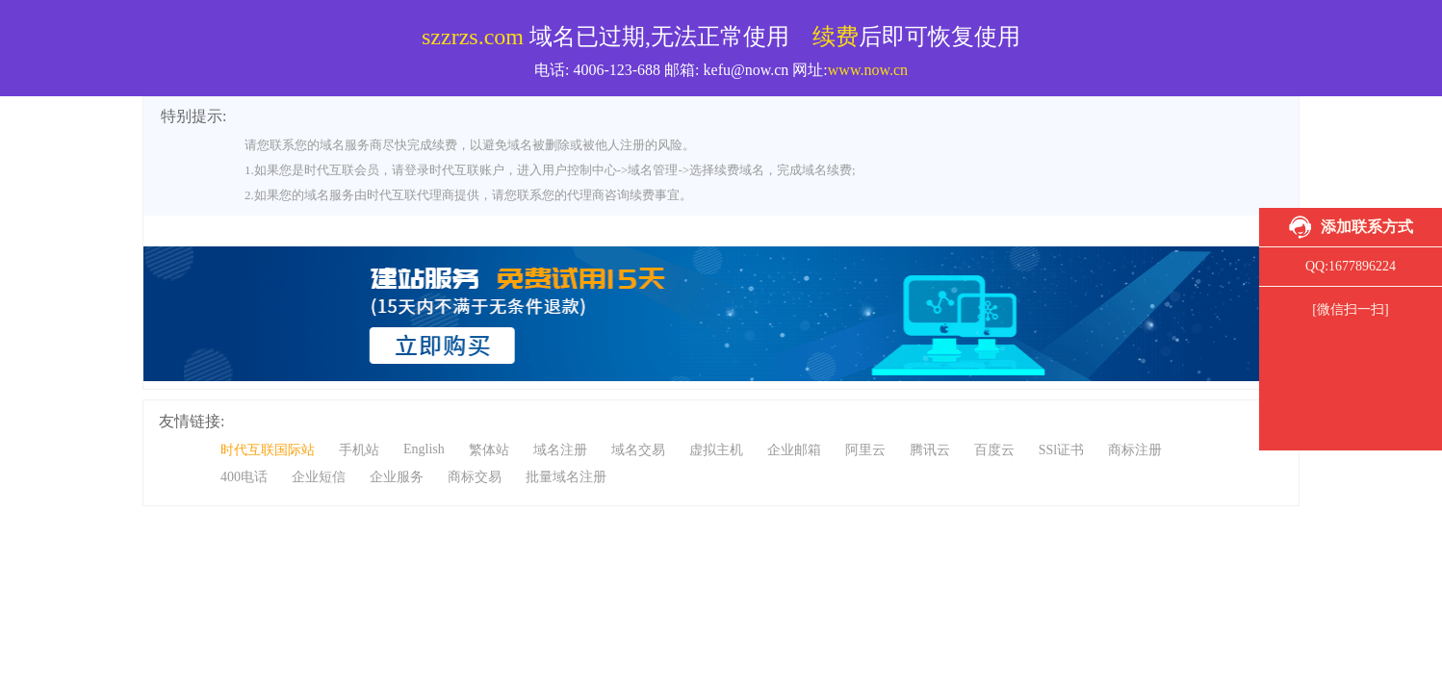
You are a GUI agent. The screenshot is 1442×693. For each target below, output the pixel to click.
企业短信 (319, 477)
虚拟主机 (716, 450)
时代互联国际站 (267, 450)
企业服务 (397, 477)
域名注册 (560, 450)
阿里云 (865, 450)
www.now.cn (868, 70)
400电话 (244, 477)
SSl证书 (1061, 450)
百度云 (994, 450)
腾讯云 (930, 450)
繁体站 (489, 450)
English (424, 449)
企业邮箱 (794, 450)
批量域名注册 (566, 477)
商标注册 (1135, 450)
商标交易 (475, 477)
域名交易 (638, 450)
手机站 (359, 450)
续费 (835, 36)
